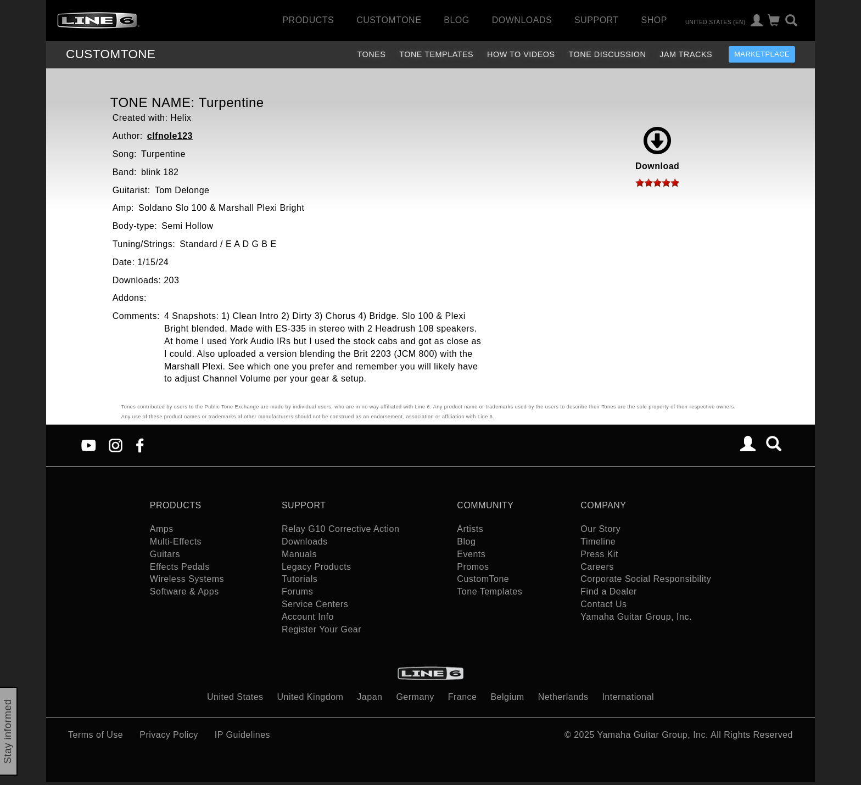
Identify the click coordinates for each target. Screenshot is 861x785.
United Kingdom (310, 697)
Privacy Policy (168, 734)
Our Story (600, 529)
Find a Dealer (608, 591)
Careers (596, 566)
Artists (470, 529)
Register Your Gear (321, 629)
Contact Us (603, 604)
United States (235, 697)
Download (657, 149)
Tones (371, 54)
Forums (297, 591)
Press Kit (599, 554)
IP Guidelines (242, 734)
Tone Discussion (607, 54)
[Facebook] (139, 445)
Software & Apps (184, 591)
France (462, 697)
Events (471, 554)
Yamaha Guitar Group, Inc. (636, 616)
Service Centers (315, 604)
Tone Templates (436, 54)
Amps (162, 529)
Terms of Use (95, 734)
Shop (654, 20)
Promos (473, 566)
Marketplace (762, 54)
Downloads (522, 20)
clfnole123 (170, 136)
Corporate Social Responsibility (645, 579)
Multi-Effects (176, 541)
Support (596, 20)
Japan (369, 697)
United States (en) (715, 22)
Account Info (308, 616)
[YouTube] (88, 445)
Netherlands (563, 697)
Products (308, 20)
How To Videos (521, 54)
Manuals (299, 554)
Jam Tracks (685, 54)
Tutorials (299, 579)
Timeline (598, 541)
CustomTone (388, 20)
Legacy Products (316, 566)
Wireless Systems (187, 579)
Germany (415, 697)
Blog (456, 20)
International (628, 697)
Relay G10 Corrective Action (340, 529)
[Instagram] (115, 445)
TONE (110, 54)
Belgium (507, 697)
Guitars (165, 554)
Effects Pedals (180, 566)
